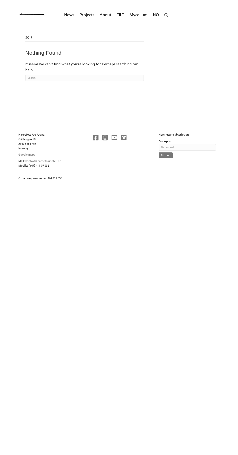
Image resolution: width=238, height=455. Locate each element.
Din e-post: (165, 141)
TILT (120, 14)
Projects (87, 14)
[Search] (84, 78)
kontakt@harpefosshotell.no (43, 161)
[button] (167, 15)
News (69, 14)
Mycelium (138, 14)
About (105, 14)
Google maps (26, 154)
